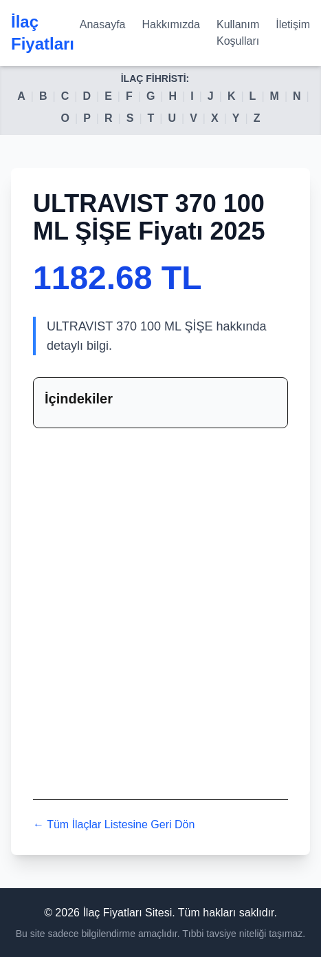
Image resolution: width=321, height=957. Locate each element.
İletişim (293, 24)
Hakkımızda (171, 24)
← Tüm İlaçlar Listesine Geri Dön (114, 824)
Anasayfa (103, 24)
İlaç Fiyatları (42, 32)
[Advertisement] (160, 611)
